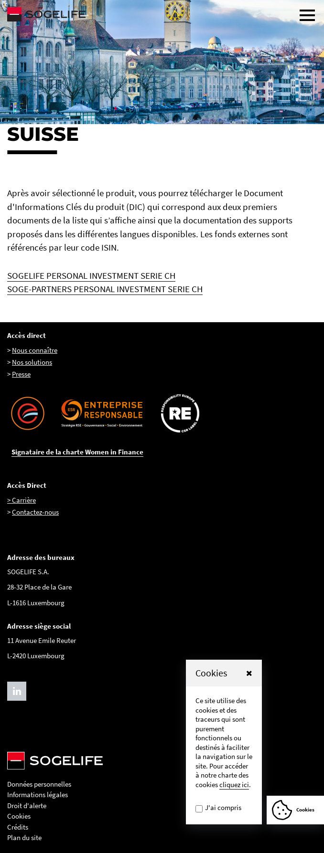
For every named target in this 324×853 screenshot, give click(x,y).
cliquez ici (234, 784)
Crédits (17, 827)
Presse (21, 374)
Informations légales (37, 794)
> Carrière (21, 500)
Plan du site (24, 837)
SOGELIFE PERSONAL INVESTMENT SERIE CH (91, 275)
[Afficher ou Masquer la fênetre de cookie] (295, 810)
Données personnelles (39, 784)
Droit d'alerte (26, 805)
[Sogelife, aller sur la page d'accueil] (162, 14)
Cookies (19, 816)
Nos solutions (32, 362)
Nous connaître (34, 350)
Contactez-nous (35, 511)
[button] (249, 673)
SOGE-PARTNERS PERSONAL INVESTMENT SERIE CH (105, 289)
